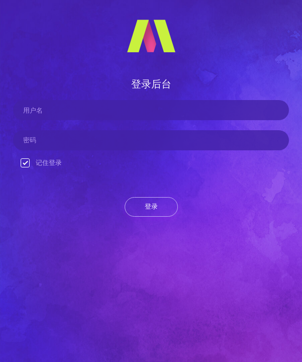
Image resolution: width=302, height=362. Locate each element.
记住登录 (41, 162)
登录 (151, 206)
